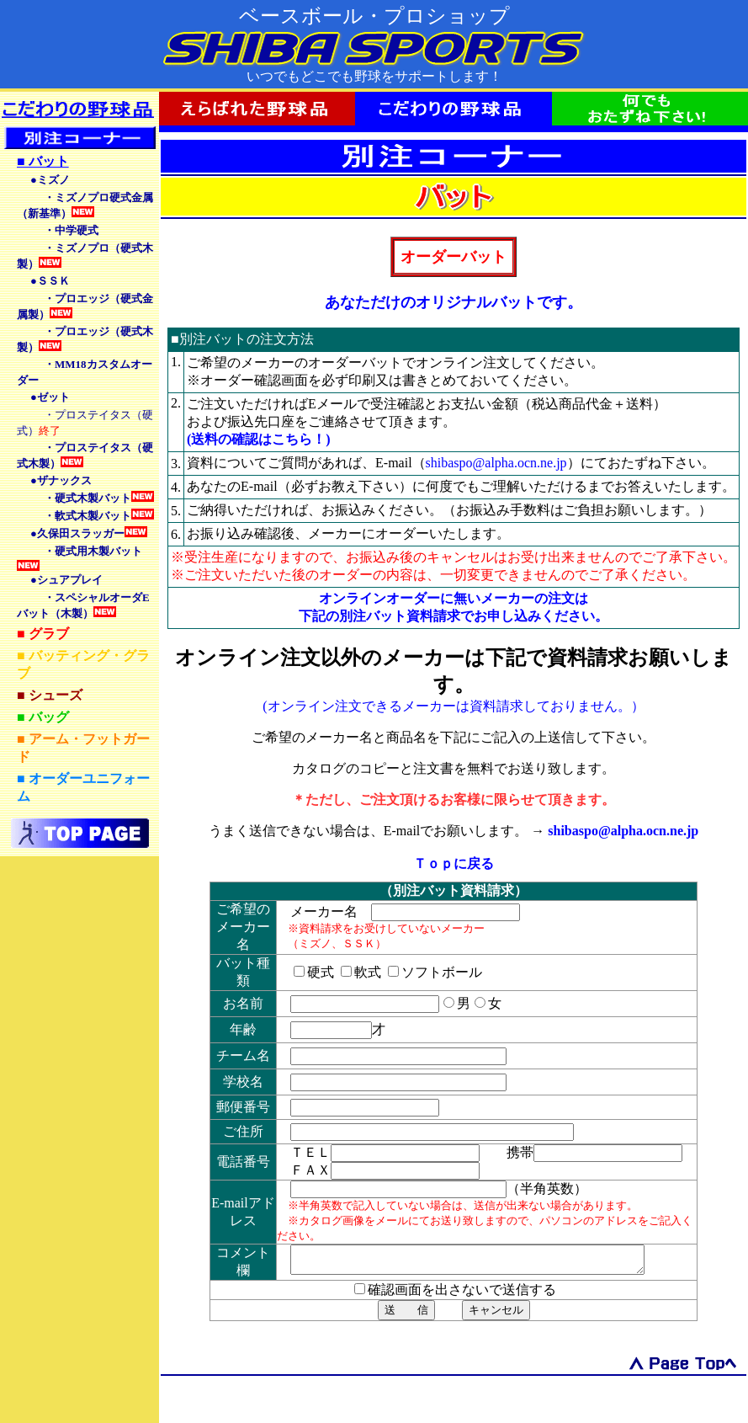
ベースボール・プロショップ (374, 16)
